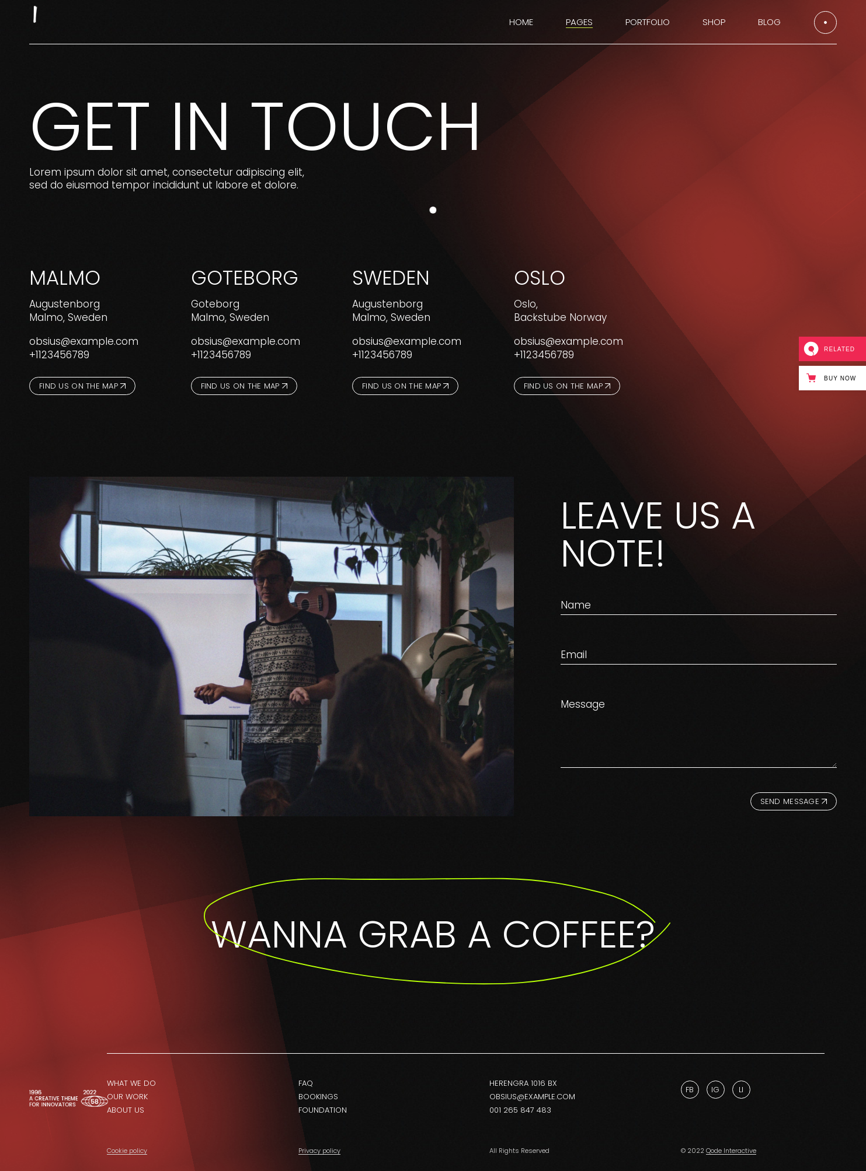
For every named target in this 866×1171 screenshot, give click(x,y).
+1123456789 (59, 355)
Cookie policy (127, 1150)
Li (741, 1089)
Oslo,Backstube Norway (560, 310)
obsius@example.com (83, 341)
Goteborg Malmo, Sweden (230, 310)
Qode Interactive (731, 1150)
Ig (715, 1089)
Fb (690, 1089)
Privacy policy (319, 1150)
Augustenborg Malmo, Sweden (68, 310)
